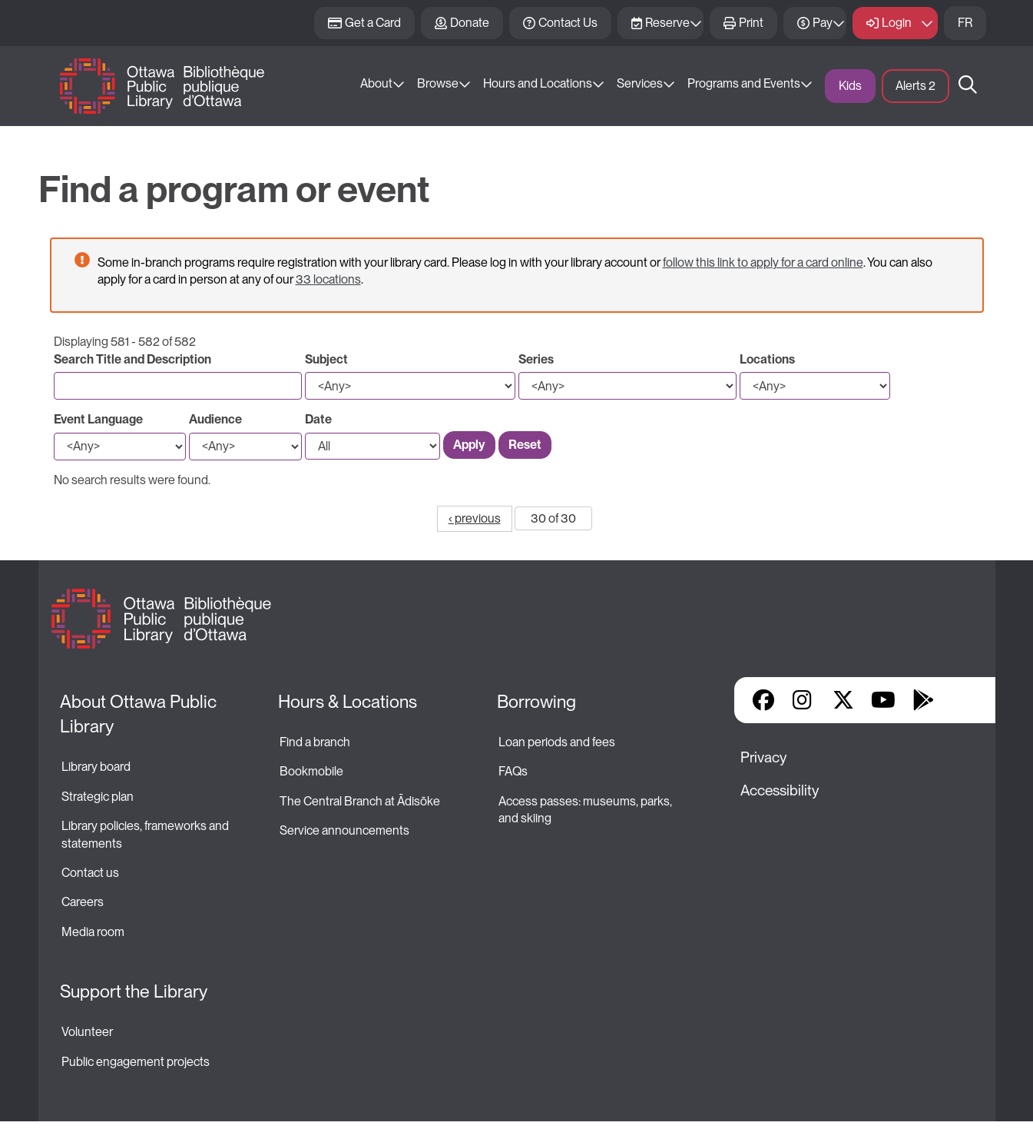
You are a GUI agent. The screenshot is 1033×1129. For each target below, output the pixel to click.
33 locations (328, 279)
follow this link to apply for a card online (763, 262)
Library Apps (963, 700)
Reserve (667, 22)
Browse (438, 83)
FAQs (513, 771)
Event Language (98, 419)
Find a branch (315, 742)
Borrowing (536, 701)
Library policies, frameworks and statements (146, 834)
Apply (469, 444)
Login (897, 22)
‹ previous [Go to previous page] (475, 518)
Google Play (923, 700)
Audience (215, 419)
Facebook (763, 700)
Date (318, 419)
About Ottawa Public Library (140, 714)
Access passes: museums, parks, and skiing (586, 809)
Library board (96, 766)
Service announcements (344, 830)
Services (640, 83)
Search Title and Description (132, 359)
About (376, 83)
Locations (767, 359)
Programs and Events (743, 83)
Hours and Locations (537, 83)
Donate (469, 22)
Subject (326, 359)
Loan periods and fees (557, 742)
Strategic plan (98, 796)
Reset (524, 444)
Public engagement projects (135, 1061)
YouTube (883, 700)
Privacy (763, 757)
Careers (82, 902)
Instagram (803, 700)
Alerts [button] (915, 85)
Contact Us (568, 22)
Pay (823, 22)
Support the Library (133, 991)
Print (751, 22)
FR (965, 22)
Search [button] (967, 86)
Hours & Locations (347, 701)
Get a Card (373, 22)
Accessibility (779, 790)
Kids (850, 85)
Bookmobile (311, 771)
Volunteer (87, 1031)
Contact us (90, 872)
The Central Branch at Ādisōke (360, 801)
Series (536, 359)
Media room (92, 932)
